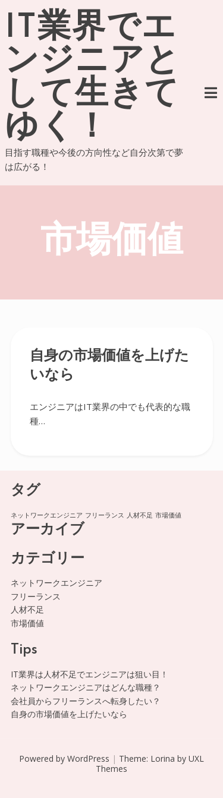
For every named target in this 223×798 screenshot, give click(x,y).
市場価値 (27, 623)
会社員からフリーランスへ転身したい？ (86, 700)
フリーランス (36, 596)
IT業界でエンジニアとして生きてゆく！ (92, 78)
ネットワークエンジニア (56, 582)
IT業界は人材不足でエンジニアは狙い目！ (89, 674)
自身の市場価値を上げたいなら (69, 714)
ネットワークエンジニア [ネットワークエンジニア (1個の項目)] (47, 515)
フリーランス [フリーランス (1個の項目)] (104, 515)
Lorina (162, 758)
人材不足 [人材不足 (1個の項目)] (140, 515)
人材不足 (27, 609)
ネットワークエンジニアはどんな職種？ (86, 687)
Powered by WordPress (64, 758)
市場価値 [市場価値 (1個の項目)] (168, 515)
